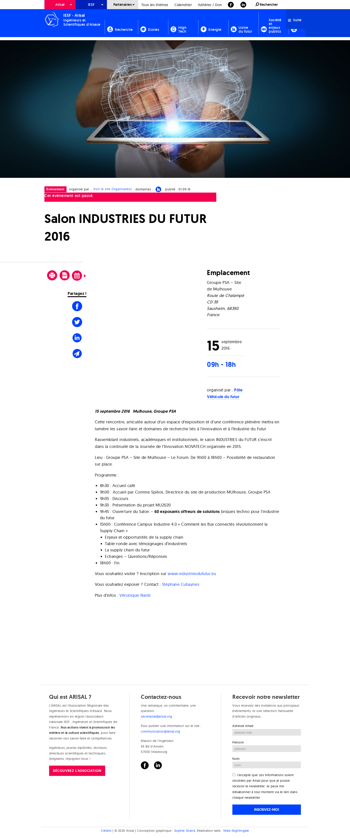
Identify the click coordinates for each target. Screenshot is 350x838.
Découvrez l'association (77, 770)
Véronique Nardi (134, 595)
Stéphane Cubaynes (180, 584)
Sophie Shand (184, 831)
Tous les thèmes (154, 4)
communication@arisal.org (160, 731)
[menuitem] (60, 4)
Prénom (238, 742)
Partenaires (122, 4)
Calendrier (183, 4)
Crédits (106, 831)
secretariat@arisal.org (156, 716)
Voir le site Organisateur (112, 189)
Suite (295, 20)
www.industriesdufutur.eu (192, 573)
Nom (236, 759)
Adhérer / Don (210, 4)
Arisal (60, 4)
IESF (91, 4)
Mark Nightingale (236, 831)
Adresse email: (243, 726)
